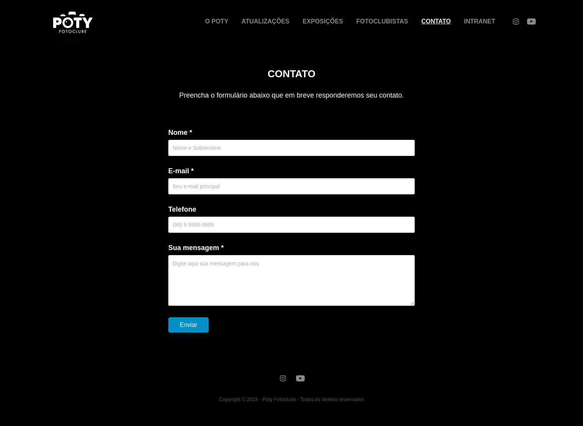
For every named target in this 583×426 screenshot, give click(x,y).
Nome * (180, 132)
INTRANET (479, 21)
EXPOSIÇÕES (323, 21)
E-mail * (181, 170)
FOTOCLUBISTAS (382, 21)
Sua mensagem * (196, 247)
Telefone (182, 209)
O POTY (216, 21)
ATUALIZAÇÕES (265, 21)
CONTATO (436, 21)
